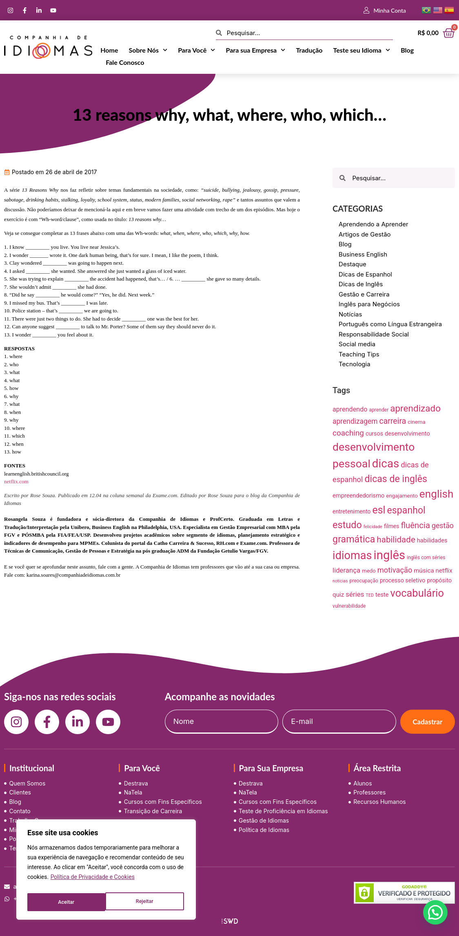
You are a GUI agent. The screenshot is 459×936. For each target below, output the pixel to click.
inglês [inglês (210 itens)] (390, 555)
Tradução (309, 50)
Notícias (350, 314)
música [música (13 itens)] (424, 570)
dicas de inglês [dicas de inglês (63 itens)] (395, 479)
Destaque (352, 264)
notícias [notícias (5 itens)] (340, 581)
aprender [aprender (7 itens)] (378, 410)
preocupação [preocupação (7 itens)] (364, 581)
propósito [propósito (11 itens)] (439, 580)
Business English (363, 254)
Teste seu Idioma (361, 50)
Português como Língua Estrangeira (390, 324)
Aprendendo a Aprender (373, 224)
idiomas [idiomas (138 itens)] (352, 555)
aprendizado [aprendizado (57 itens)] (415, 408)
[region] (106, 872)
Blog (407, 50)
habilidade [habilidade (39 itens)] (396, 539)
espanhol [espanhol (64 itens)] (406, 510)
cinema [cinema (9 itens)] (417, 422)
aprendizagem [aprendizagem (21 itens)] (355, 421)
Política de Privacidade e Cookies (93, 881)
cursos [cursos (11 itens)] (374, 433)
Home (109, 50)
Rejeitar (66, 902)
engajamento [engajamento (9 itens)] (402, 496)
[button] (435, 912)
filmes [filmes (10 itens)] (391, 526)
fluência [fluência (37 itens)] (415, 525)
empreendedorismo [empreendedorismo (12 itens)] (358, 495)
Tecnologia (354, 364)
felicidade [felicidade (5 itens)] (373, 526)
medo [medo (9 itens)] (369, 571)
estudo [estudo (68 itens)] (347, 525)
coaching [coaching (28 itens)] (348, 433)
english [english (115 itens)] (436, 494)
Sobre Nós (148, 50)
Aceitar (146, 902)
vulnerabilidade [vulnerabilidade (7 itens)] (349, 606)
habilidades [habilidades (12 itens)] (432, 540)
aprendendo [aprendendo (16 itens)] (350, 409)
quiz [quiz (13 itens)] (338, 594)
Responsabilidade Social (374, 334)
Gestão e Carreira (364, 294)
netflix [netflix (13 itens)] (444, 570)
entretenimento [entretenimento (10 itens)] (351, 511)
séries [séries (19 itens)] (355, 594)
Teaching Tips (359, 354)
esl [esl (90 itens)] (378, 510)
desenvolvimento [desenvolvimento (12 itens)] (407, 433)
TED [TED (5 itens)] (370, 595)
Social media (357, 344)
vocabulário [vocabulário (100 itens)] (417, 593)
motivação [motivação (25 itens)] (394, 570)
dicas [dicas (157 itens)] (385, 463)
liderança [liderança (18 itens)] (346, 570)
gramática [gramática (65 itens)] (354, 539)
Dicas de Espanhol (365, 274)
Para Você (196, 50)
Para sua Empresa (256, 50)
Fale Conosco (125, 62)
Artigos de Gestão (365, 234)
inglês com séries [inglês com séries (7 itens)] (426, 557)
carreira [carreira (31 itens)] (392, 421)
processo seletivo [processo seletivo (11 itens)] (403, 580)
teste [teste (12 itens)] (382, 594)
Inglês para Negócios (369, 304)
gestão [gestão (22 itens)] (443, 526)
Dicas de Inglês (361, 284)
